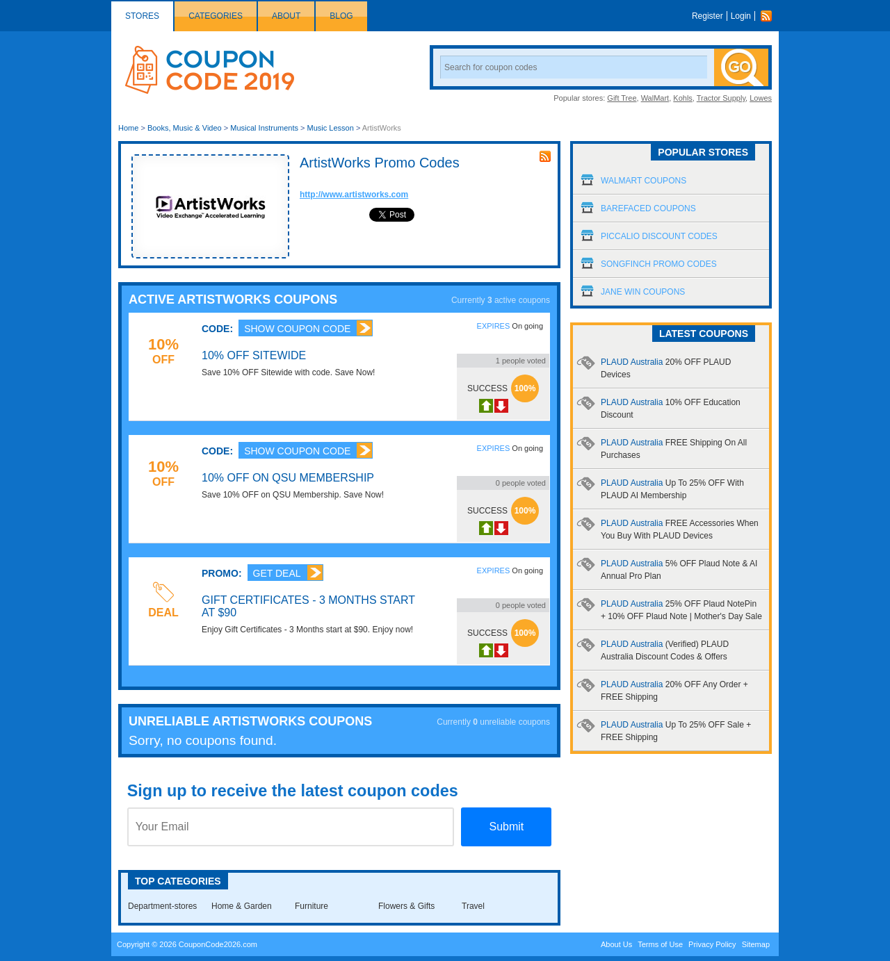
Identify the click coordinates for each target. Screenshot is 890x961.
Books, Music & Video (184, 128)
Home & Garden (241, 906)
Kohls (683, 98)
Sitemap (756, 944)
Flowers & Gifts (406, 906)
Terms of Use (660, 944)
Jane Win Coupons (643, 292)
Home (128, 128)
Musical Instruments (264, 128)
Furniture (311, 906)
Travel (473, 906)
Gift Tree (621, 98)
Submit (506, 826)
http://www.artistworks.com (354, 194)
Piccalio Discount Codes (659, 236)
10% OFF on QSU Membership (288, 478)
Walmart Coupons (643, 181)
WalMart (655, 98)
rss (545, 156)
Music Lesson (331, 128)
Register (707, 16)
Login (741, 16)
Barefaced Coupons (648, 208)
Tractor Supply (721, 98)
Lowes (761, 98)
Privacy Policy (712, 944)
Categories (215, 16)
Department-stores (162, 906)
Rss (770, 16)
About (286, 16)
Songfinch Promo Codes (659, 264)
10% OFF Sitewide (254, 355)
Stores (142, 16)
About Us (616, 944)
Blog (341, 16)
